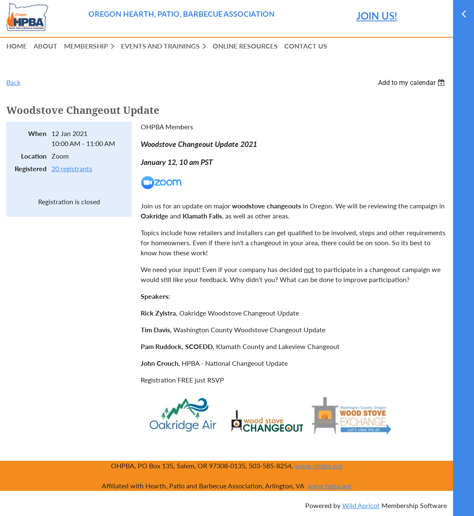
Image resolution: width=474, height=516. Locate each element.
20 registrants (72, 168)
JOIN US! (376, 16)
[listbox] (412, 82)
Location (33, 156)
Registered (30, 168)
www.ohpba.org (319, 466)
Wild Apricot (361, 505)
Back (13, 82)
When (37, 133)
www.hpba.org (329, 486)
